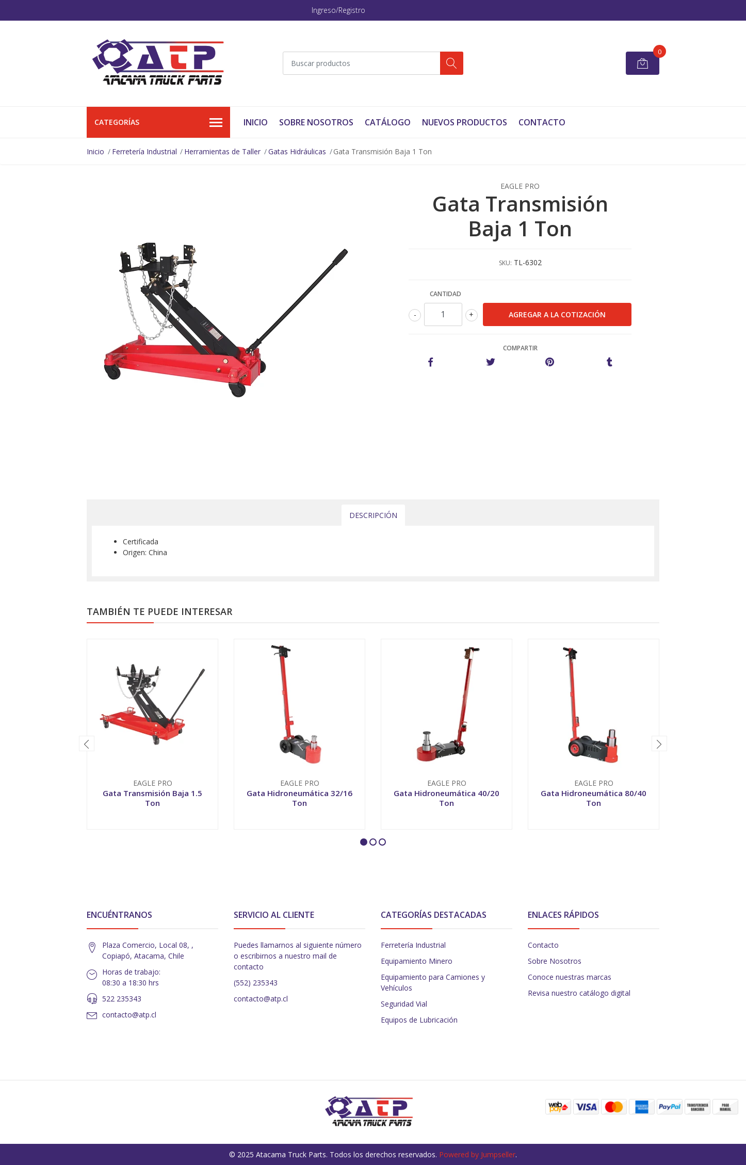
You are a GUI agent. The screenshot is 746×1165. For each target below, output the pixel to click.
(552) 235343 (256, 983)
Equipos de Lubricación (419, 1020)
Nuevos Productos (464, 122)
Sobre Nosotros (316, 122)
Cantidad (445, 293)
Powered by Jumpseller (477, 1154)
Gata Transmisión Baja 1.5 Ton (152, 797)
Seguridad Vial (404, 1004)
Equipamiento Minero (416, 961)
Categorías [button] (158, 122)
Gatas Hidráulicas (297, 151)
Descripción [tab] (373, 515)
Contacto (541, 122)
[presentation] (86, 743)
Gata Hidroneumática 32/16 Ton (299, 797)
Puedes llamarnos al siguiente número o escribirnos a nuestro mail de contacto (298, 956)
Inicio (256, 122)
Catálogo (388, 122)
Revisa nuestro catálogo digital (579, 993)
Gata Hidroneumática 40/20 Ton (446, 797)
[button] (363, 842)
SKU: (505, 262)
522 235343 (121, 999)
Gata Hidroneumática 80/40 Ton (593, 797)
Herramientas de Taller (222, 151)
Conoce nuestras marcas (569, 977)
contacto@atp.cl (129, 1015)
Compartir (520, 348)
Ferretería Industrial (144, 151)
